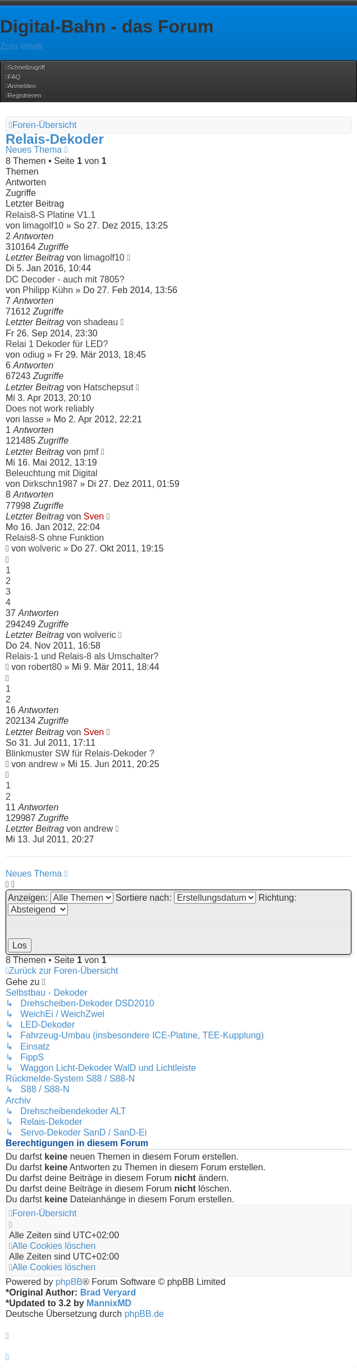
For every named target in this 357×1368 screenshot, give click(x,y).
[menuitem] (13, 77)
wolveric (45, 548)
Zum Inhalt (21, 46)
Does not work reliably (50, 408)
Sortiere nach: (186, 897)
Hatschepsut (109, 387)
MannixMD (108, 1303)
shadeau (101, 322)
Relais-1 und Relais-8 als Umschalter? (82, 656)
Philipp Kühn (47, 290)
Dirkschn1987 (49, 484)
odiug (33, 354)
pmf (91, 452)
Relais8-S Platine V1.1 (50, 215)
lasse (32, 419)
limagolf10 (42, 225)
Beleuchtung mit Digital (52, 473)
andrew (43, 764)
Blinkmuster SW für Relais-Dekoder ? (80, 753)
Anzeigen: (60, 897)
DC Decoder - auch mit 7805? (65, 279)
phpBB (69, 1282)
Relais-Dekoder (55, 139)
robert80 (45, 667)
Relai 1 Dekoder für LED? (57, 344)
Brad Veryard (108, 1292)
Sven (94, 516)
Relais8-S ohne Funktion (55, 537)
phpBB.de (144, 1314)
